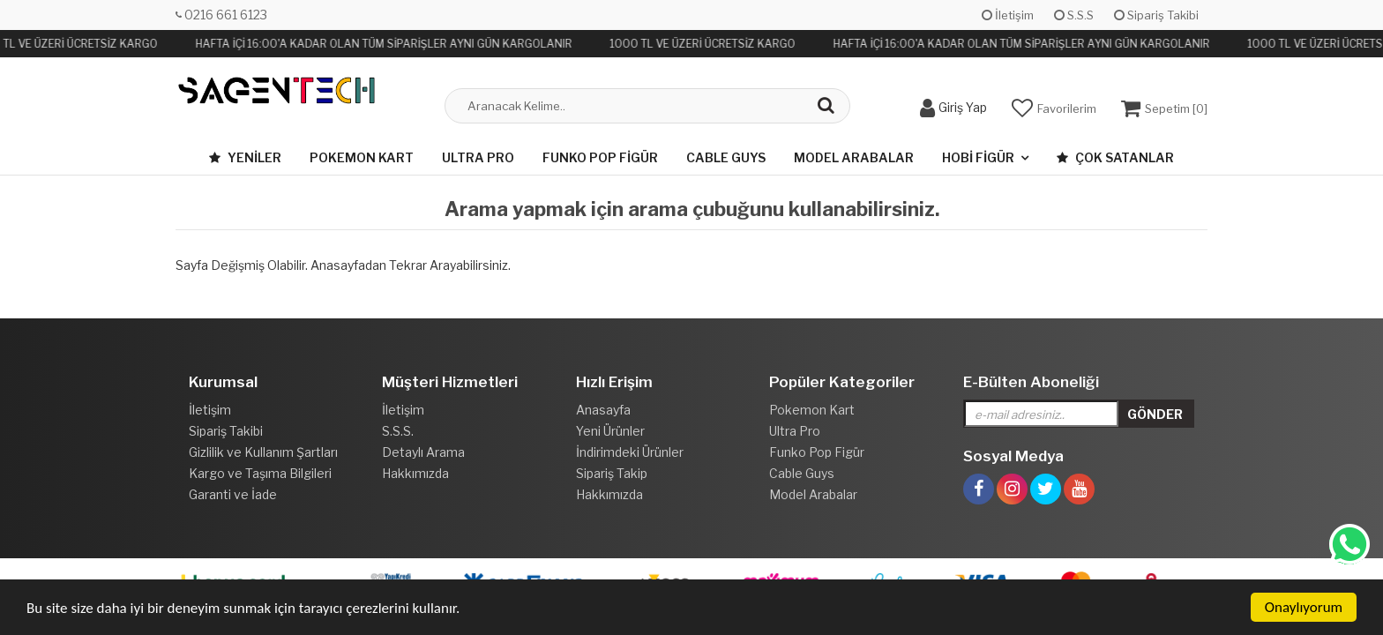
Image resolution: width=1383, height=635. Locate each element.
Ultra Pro (478, 157)
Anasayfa (603, 409)
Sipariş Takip (611, 473)
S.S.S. (398, 430)
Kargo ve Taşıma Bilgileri (260, 473)
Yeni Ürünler (610, 430)
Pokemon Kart (362, 157)
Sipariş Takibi (1156, 15)
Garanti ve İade (233, 494)
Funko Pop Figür (600, 157)
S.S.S (1074, 15)
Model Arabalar (854, 157)
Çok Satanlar (1115, 157)
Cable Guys (726, 157)
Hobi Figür (978, 157)
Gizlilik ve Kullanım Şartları (263, 451)
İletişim (1008, 15)
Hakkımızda (415, 473)
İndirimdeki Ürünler (630, 451)
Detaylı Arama (423, 451)
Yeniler (245, 157)
